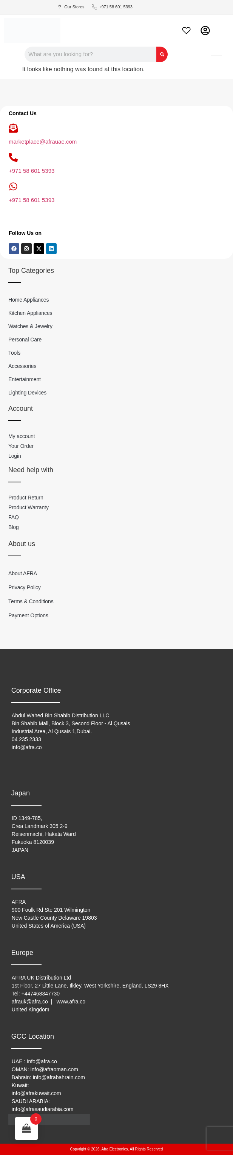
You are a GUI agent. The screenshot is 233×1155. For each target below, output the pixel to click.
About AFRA (22, 573)
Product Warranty (28, 507)
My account (21, 436)
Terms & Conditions (31, 601)
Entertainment (24, 379)
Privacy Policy (24, 587)
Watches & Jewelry (30, 326)
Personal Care (25, 339)
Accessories (22, 366)
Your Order (21, 446)
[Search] (162, 54)
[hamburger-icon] (216, 57)
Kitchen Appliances (30, 313)
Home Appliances (28, 300)
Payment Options (28, 615)
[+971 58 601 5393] (13, 157)
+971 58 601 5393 (31, 170)
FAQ (13, 517)
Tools (14, 353)
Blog (13, 527)
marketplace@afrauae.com (43, 141)
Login (14, 456)
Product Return (25, 498)
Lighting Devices (27, 393)
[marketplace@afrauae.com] (13, 128)
